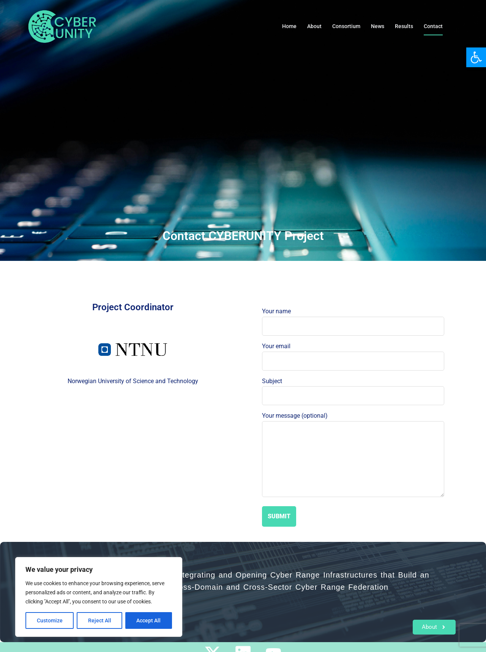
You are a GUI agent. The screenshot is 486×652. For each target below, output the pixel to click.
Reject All (99, 620)
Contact (433, 26)
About (314, 26)
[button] (476, 57)
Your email (353, 354)
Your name (353, 319)
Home (289, 26)
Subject (353, 388)
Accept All (149, 620)
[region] (98, 597)
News (377, 26)
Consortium (346, 26)
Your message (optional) (353, 455)
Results (404, 26)
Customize (50, 620)
